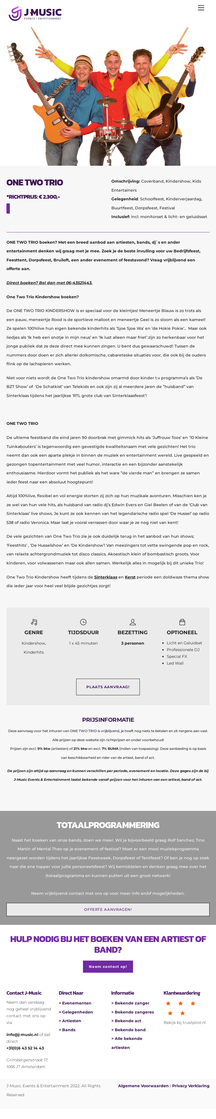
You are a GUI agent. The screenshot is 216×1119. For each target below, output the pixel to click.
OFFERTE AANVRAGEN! (108, 909)
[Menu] (201, 7)
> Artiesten (70, 1020)
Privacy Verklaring (191, 1085)
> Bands (67, 1029)
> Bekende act (126, 1020)
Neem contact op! (108, 966)
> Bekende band (128, 1029)
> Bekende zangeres (132, 1012)
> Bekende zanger (130, 1003)
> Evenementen (75, 1003)
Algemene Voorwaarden (143, 1085)
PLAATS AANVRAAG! (107, 687)
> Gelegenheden (76, 1012)
